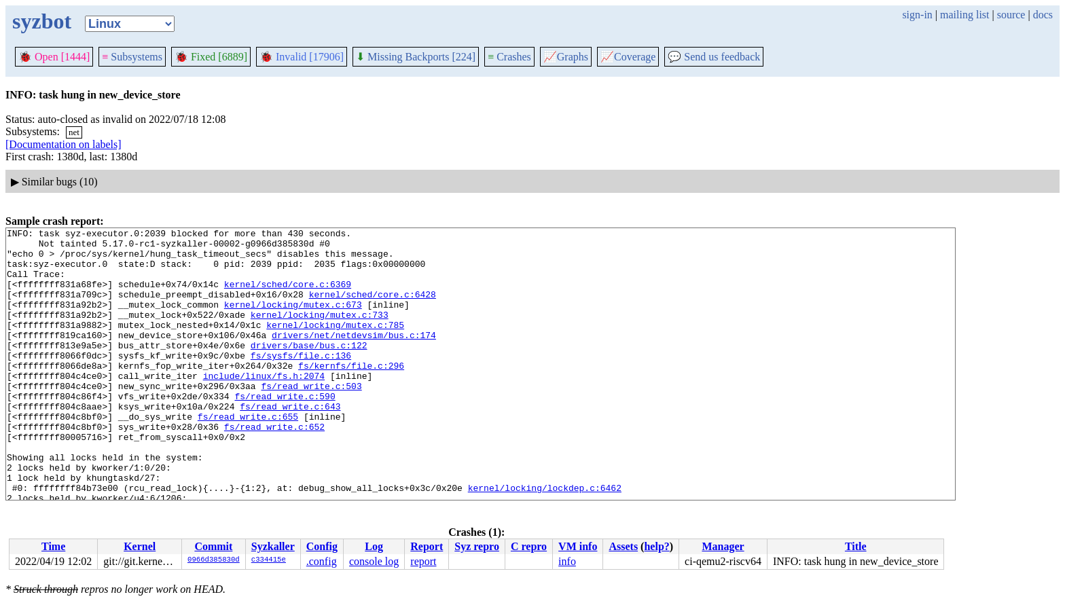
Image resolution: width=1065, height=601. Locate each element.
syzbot (41, 21)
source (1011, 14)
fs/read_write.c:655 (248, 455)
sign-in (917, 14)
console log (374, 561)
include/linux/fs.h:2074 (264, 406)
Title (856, 546)
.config (321, 561)
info (567, 561)
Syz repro (476, 546)
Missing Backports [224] (415, 56)
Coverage (627, 56)
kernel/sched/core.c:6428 (372, 308)
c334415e (268, 560)
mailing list (964, 14)
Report (426, 546)
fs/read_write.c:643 (290, 443)
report (423, 561)
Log (374, 546)
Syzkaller (273, 546)
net (74, 132)
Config (322, 546)
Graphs (565, 56)
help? (656, 546)
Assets (623, 546)
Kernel (140, 546)
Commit (213, 546)
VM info (577, 546)
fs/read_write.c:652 (274, 467)
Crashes (509, 56)
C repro (529, 546)
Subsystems (132, 56)
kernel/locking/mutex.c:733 (320, 333)
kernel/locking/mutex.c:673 (293, 320)
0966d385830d (213, 560)
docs (1043, 14)
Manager (723, 546)
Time (53, 546)
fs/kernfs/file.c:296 (351, 394)
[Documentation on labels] (63, 144)
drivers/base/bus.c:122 (309, 369)
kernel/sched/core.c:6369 (287, 296)
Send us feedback (714, 56)
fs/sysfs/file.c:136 (301, 382)
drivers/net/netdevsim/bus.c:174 (354, 357)
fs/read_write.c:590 (284, 430)
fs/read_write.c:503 (311, 418)
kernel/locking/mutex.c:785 (335, 345)
